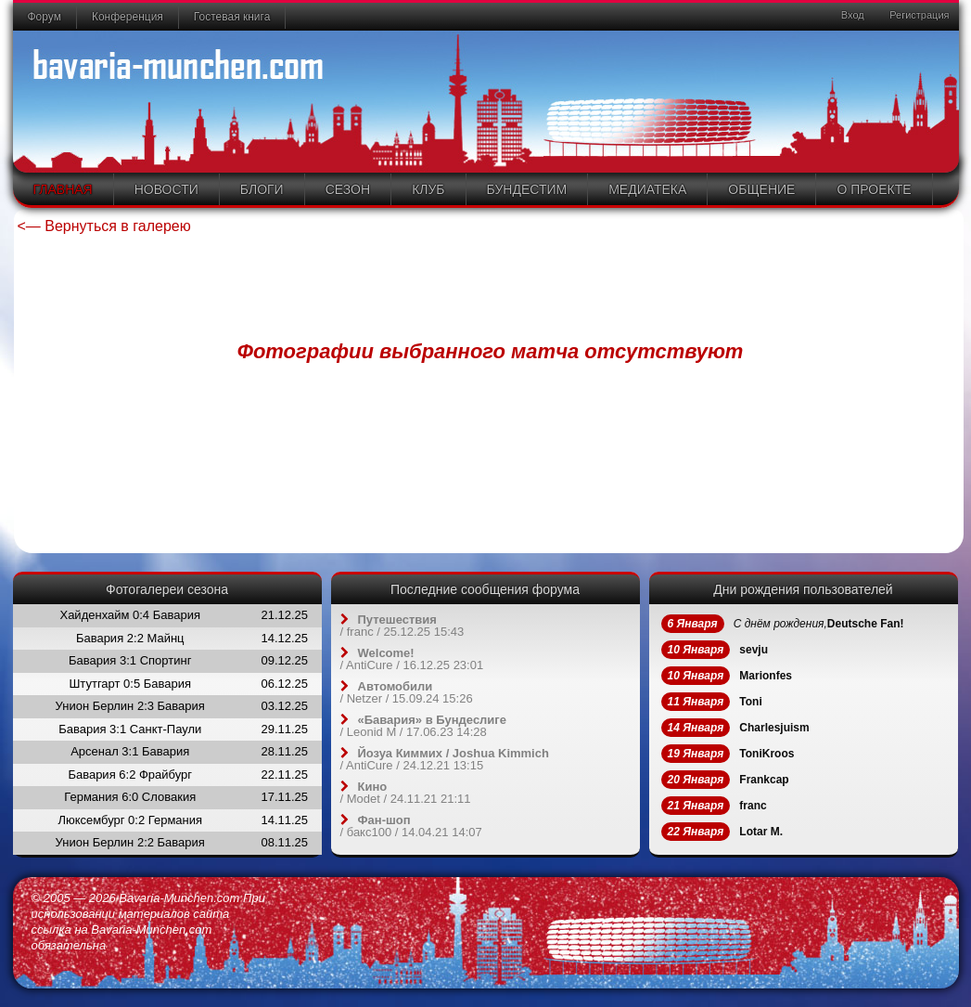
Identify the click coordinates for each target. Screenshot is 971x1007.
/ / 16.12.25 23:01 (412, 659)
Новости (166, 189)
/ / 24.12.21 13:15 (444, 759)
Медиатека (647, 189)
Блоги (262, 189)
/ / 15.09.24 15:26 (406, 692)
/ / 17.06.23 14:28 (423, 726)
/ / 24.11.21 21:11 (405, 793)
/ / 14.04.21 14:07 (411, 826)
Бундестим (527, 189)
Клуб (428, 189)
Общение (761, 189)
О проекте (874, 189)
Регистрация (918, 14)
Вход (851, 14)
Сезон (348, 189)
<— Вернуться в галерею (104, 226)
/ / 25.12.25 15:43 (402, 625)
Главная (63, 189)
